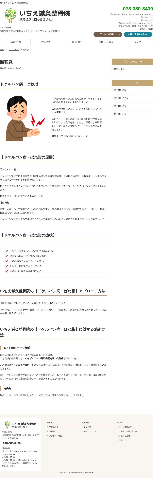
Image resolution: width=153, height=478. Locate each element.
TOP (2, 49)
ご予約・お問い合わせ (128, 431)
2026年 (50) (120, 90)
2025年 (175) (121, 98)
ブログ (137, 42)
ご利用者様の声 (125, 427)
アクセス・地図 (55, 436)
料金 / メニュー (90, 431)
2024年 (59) (120, 106)
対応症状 (45, 42)
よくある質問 (124, 436)
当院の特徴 (15, 42)
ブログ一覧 (14, 49)
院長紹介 (76, 42)
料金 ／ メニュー (107, 42)
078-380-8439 (12, 443)
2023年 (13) (120, 114)
